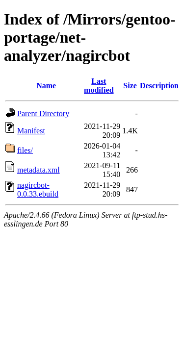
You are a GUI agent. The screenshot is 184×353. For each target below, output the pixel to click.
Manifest (31, 130)
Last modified (98, 85)
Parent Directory (43, 113)
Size (130, 85)
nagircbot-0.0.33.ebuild (37, 189)
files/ (25, 150)
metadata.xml (38, 170)
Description (159, 85)
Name (46, 85)
